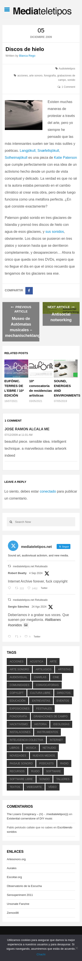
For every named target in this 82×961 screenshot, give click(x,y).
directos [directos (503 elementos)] (64, 692)
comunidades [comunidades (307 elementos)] (19, 685)
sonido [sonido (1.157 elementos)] (44, 779)
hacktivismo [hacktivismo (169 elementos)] (19, 724)
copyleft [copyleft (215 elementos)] (16, 692)
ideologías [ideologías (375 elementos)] (61, 724)
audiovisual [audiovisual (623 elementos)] (18, 677)
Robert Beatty (17, 573)
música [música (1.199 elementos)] (31, 747)
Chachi (41, 954)
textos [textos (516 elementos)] (15, 787)
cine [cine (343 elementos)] (56, 677)
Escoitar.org (14, 877)
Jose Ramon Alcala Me (27, 429)
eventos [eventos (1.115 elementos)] (63, 700)
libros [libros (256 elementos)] (14, 747)
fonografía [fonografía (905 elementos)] (18, 716)
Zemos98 (13, 912)
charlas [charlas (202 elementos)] (40, 677)
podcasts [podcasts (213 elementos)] (46, 763)
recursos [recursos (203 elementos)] (17, 771)
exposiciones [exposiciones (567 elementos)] (20, 708)
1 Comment (68, 86)
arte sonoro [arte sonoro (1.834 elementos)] (19, 669)
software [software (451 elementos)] (53, 771)
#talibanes (53, 620)
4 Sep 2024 (35, 573)
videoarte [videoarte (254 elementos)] (34, 787)
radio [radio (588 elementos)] (64, 763)
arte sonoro (36, 75)
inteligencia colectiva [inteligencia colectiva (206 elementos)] (26, 739)
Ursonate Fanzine (18, 903)
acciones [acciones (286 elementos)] (16, 661)
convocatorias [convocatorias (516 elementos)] (47, 685)
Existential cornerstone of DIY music (29, 818)
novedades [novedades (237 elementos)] (18, 755)
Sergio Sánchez (18, 606)
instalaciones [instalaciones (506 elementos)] (20, 732)
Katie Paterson (65, 157)
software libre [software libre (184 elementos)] (21, 779)
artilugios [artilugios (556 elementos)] (43, 669)
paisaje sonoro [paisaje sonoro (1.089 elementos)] (21, 763)
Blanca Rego (27, 55)
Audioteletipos (67, 68)
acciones (22, 75)
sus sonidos (54, 231)
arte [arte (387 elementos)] (53, 661)
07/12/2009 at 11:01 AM (18, 434)
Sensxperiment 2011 (20, 895)
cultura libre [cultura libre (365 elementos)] (40, 692)
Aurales (11, 868)
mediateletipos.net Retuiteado (30, 566)
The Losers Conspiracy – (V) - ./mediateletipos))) (37, 814)
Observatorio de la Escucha (24, 886)
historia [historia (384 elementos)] (40, 724)
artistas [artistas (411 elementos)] (64, 669)
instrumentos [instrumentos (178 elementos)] (47, 732)
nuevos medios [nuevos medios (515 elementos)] (44, 755)
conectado (48, 491)
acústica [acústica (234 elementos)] (36, 661)
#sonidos (15, 625)
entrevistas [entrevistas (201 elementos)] (41, 700)
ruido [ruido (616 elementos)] (35, 771)
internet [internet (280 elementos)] (56, 739)
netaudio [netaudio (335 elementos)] (49, 747)
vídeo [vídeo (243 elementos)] (52, 787)
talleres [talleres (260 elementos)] (62, 779)
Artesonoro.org (16, 859)
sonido (71, 79)
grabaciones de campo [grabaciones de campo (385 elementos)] (51, 716)
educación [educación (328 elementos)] (17, 700)
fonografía (50, 75)
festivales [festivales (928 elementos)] (44, 708)
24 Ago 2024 (39, 606)
